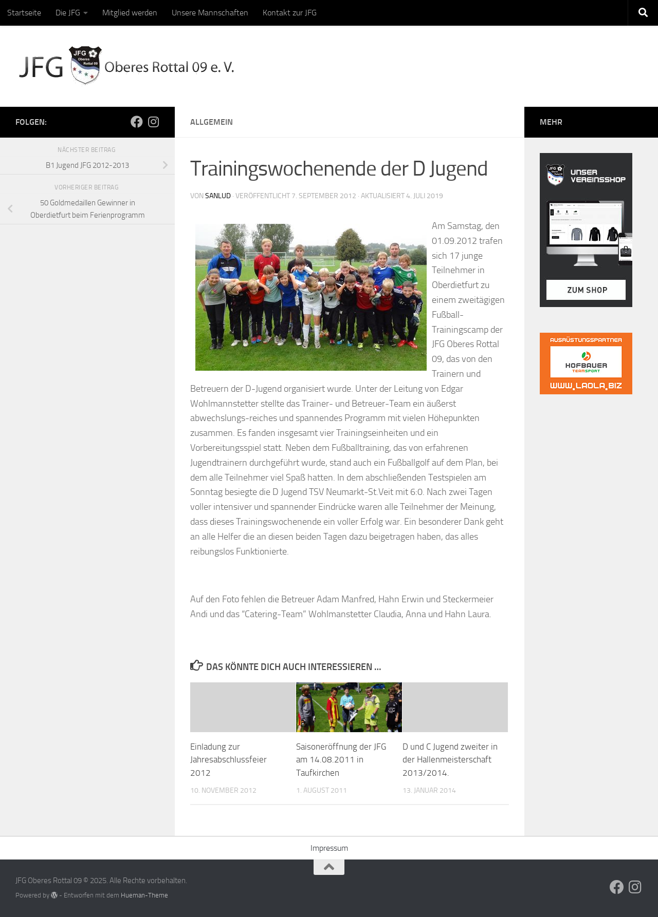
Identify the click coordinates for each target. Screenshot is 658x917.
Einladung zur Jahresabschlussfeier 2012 (228, 759)
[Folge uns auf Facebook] (137, 122)
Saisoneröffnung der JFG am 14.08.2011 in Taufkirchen (341, 759)
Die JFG (68, 12)
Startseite (24, 12)
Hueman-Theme (144, 895)
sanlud (218, 196)
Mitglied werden (129, 12)
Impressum (329, 848)
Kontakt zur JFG (290, 12)
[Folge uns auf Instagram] (153, 122)
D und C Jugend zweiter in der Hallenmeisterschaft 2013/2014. (450, 759)
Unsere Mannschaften (210, 12)
